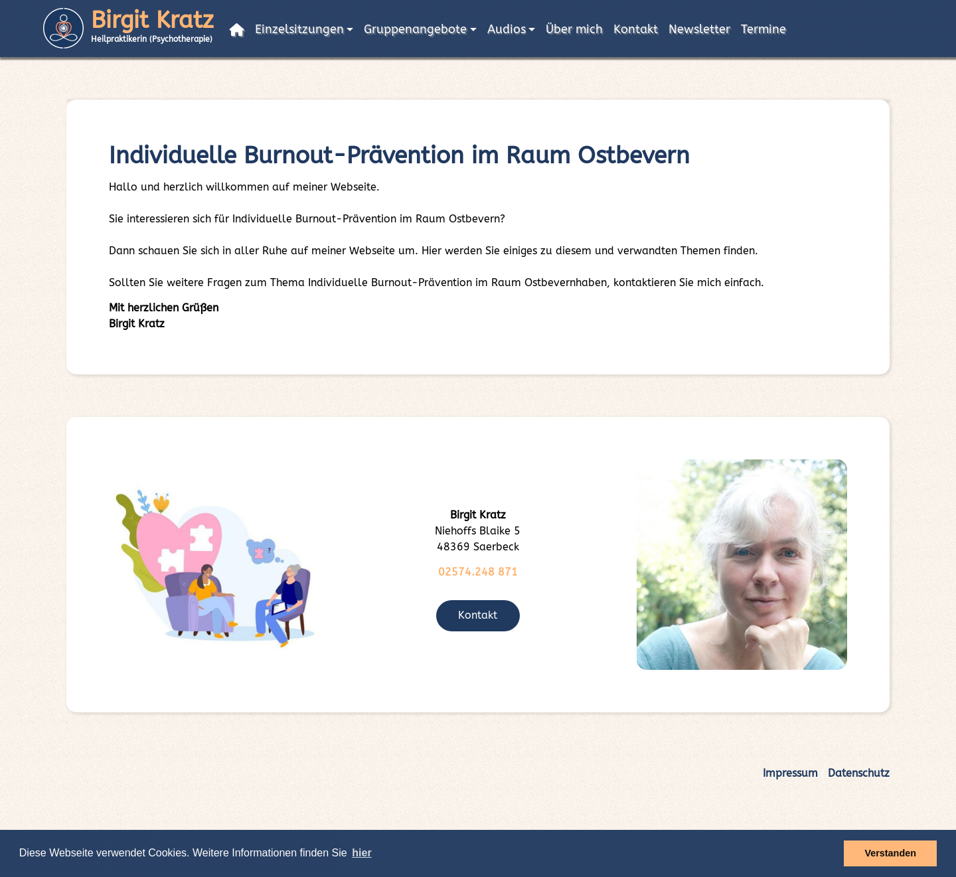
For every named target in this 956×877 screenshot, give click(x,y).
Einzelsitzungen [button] (299, 30)
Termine (763, 30)
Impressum (790, 773)
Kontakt (635, 30)
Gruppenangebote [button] (415, 30)
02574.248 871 (478, 572)
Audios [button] (506, 30)
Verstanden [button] (890, 853)
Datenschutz (859, 773)
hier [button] (361, 852)
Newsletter (699, 30)
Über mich (574, 30)
